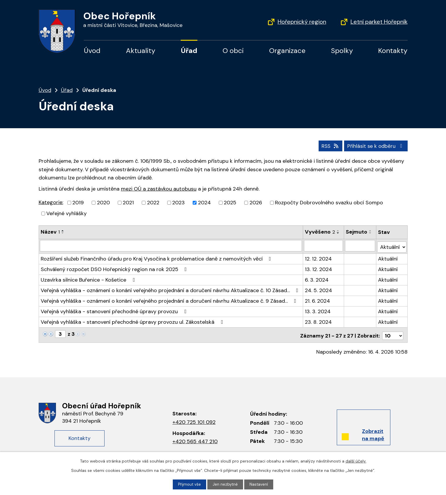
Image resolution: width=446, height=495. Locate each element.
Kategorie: (51, 201)
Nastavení (259, 484)
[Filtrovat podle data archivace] (360, 245)
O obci (233, 50)
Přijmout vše (189, 484)
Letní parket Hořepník (379, 21)
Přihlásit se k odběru (375, 145)
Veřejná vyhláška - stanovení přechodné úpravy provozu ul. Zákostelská (133, 319)
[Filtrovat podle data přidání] (323, 245)
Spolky (342, 50)
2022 (153, 202)
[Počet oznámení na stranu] (392, 332)
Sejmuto (357, 231)
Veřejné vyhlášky (66, 213)
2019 (78, 202)
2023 (178, 202)
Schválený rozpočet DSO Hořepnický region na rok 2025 (115, 267)
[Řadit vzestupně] (63, 230)
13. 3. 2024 (318, 309)
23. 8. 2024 (318, 319)
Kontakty (392, 50)
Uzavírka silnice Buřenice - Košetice (89, 277)
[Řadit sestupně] (63, 233)
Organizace (287, 50)
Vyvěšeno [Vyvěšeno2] (320, 231)
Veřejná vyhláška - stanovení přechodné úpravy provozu (115, 309)
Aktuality (140, 50)
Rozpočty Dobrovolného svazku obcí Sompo (329, 202)
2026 (256, 202)
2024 (204, 202)
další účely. (356, 460)
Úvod (92, 50)
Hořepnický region (302, 21)
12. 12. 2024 (318, 256)
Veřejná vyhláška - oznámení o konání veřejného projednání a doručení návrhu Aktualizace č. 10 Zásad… (171, 288)
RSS (327, 145)
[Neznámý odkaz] (45, 331)
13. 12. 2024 (318, 267)
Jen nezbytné (225, 484)
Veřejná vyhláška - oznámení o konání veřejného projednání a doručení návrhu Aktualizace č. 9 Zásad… (170, 298)
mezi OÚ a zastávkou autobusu (158, 188)
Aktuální (388, 256)
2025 (230, 202)
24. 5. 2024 (318, 288)
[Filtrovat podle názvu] (171, 245)
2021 (128, 202)
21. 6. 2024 (317, 298)
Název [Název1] (50, 231)
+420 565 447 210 (195, 437)
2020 (103, 202)
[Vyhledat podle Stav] (391, 244)
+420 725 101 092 (194, 418)
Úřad (189, 50)
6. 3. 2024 (317, 277)
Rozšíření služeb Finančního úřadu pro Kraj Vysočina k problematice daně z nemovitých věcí (157, 256)
